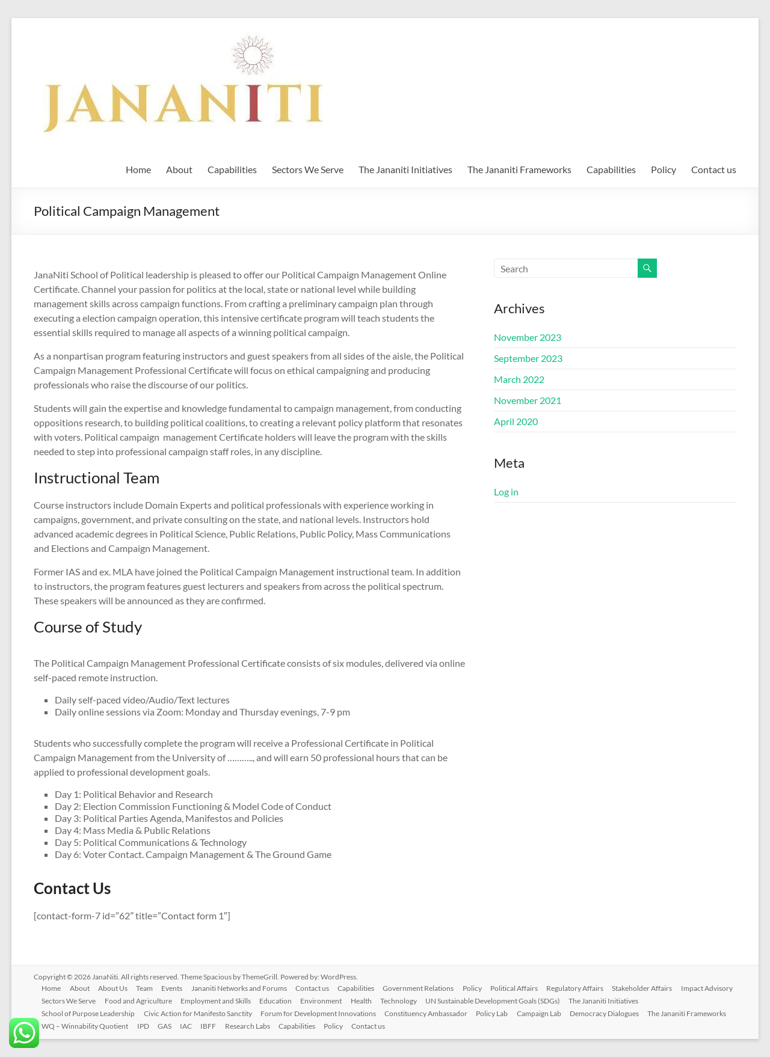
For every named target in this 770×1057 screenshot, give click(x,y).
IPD (146, 1025)
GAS (168, 1025)
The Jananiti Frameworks (519, 169)
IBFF (214, 1025)
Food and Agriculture (202, 1000)
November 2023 (527, 337)
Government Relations (428, 987)
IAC (191, 1025)
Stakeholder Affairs (656, 987)
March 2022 (519, 379)
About (179, 169)
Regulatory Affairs (588, 987)
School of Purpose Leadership (90, 1012)
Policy (663, 169)
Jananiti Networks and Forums (246, 987)
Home (138, 169)
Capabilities (232, 169)
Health (429, 1000)
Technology (467, 1000)
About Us (116, 987)
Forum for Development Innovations (322, 1012)
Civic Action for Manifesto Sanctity (200, 1012)
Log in (506, 491)
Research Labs (254, 1025)
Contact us (713, 169)
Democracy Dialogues (612, 1012)
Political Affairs (526, 987)
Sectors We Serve (307, 169)
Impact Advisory (69, 1000)
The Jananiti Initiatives (405, 169)
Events (177, 987)
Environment (388, 1000)
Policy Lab (498, 1012)
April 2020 (516, 421)
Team (149, 987)
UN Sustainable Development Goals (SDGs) (563, 1000)
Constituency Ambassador (430, 1012)
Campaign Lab (545, 1012)
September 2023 (528, 358)
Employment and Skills (280, 1000)
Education (341, 1000)
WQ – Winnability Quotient (86, 1025)
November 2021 (527, 400)
